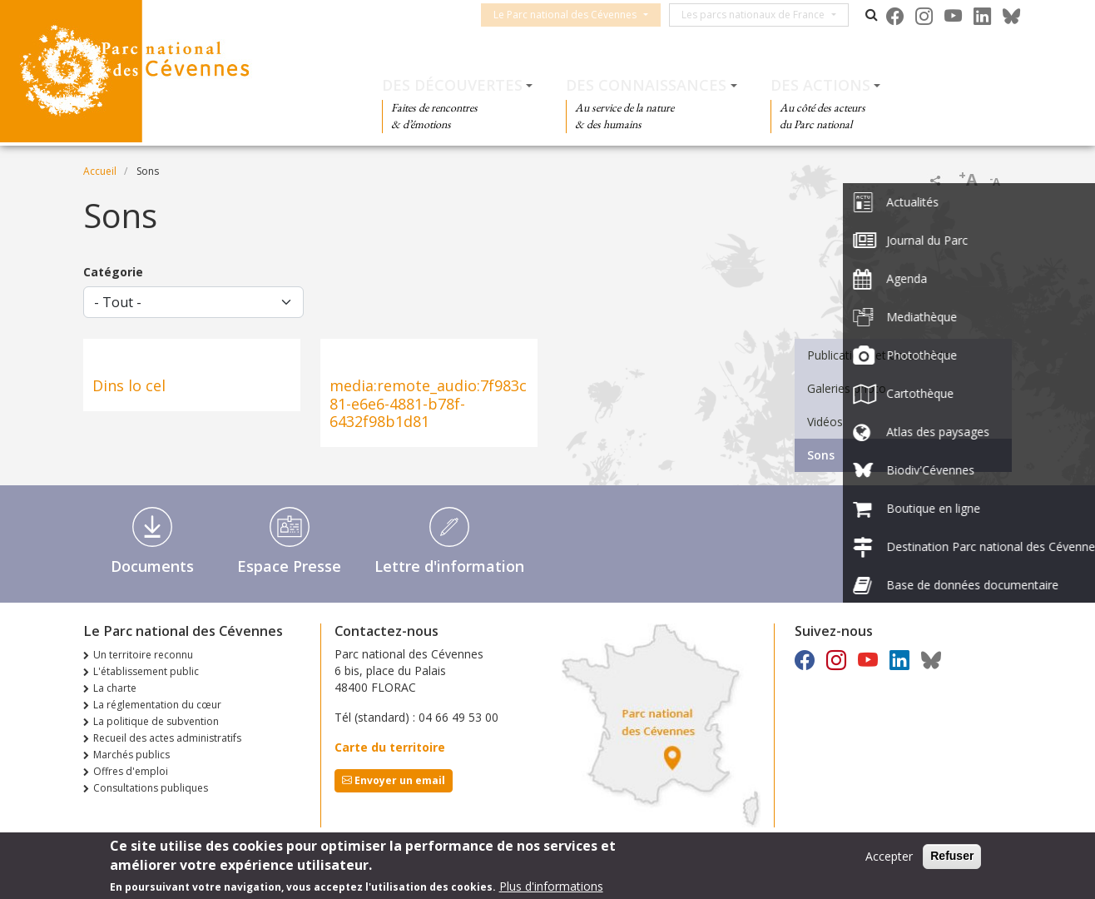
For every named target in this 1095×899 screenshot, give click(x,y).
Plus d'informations (551, 887)
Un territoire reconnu (143, 655)
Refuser (952, 856)
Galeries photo (846, 388)
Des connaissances (646, 85)
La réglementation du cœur (157, 705)
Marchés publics (131, 755)
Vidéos (825, 422)
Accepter (889, 857)
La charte (114, 688)
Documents (152, 566)
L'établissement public (146, 671)
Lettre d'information (449, 566)
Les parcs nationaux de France (765, 14)
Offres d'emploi (130, 771)
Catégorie (113, 272)
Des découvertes (452, 85)
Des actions (820, 85)
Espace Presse (289, 566)
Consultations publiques (150, 788)
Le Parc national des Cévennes (577, 14)
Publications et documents (878, 355)
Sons (821, 455)
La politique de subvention (156, 721)
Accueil (99, 171)
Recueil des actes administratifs (167, 738)
